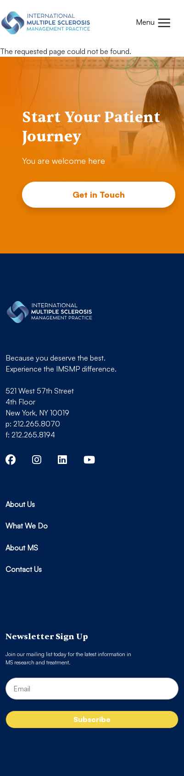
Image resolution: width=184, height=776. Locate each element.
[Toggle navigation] (153, 23)
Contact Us (24, 569)
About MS (22, 547)
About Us (20, 504)
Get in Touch (98, 194)
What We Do (27, 525)
